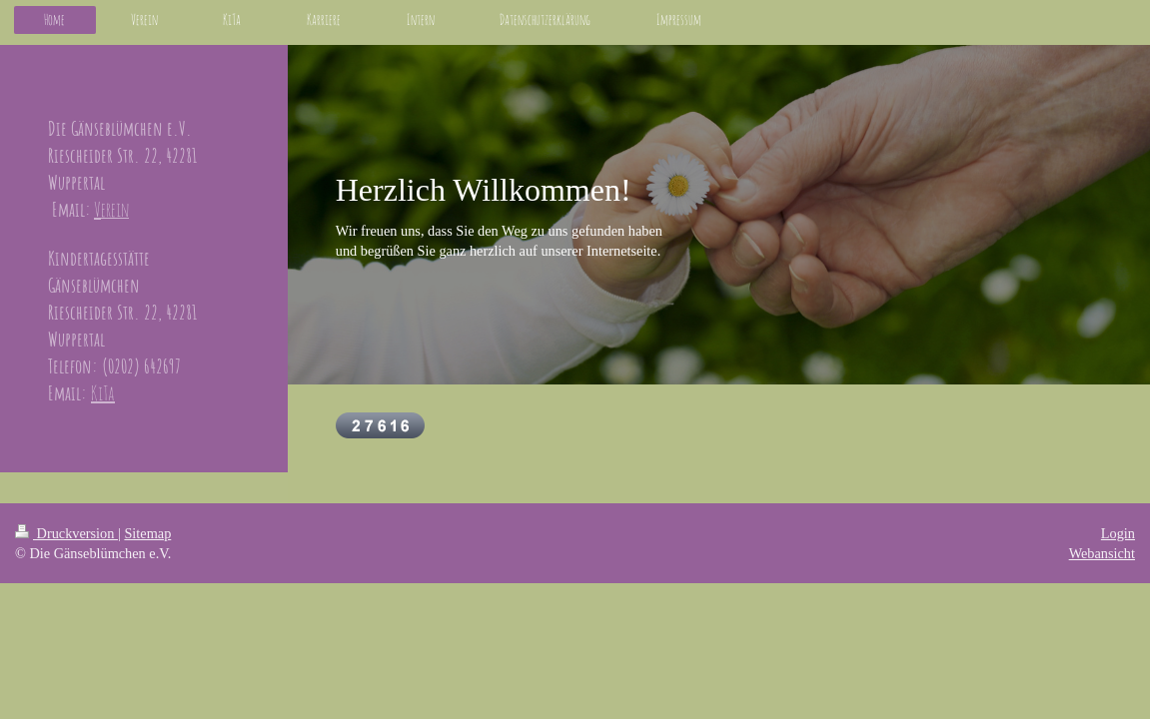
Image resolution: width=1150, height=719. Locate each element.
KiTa (103, 392)
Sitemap (147, 533)
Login (1118, 533)
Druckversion (66, 533)
